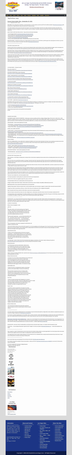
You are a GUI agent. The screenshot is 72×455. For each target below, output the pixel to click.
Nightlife (42, 15)
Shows (18, 15)
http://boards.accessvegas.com (34, 41)
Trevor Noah (10, 396)
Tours (22, 15)
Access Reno (57, 430)
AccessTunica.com (59, 437)
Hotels (14, 15)
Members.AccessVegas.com (37, 7)
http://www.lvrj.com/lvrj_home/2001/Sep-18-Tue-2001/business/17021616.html (20, 79)
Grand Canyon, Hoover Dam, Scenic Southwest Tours (17, 319)
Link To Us (27, 434)
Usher (9, 397)
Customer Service (28, 425)
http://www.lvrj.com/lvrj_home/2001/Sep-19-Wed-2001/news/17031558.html (20, 73)
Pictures (29, 15)
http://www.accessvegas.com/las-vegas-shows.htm (26, 145)
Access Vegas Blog (44, 444)
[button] (64, 15)
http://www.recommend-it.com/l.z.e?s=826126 (44, 341)
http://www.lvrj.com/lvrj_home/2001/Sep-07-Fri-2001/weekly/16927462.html (31, 125)
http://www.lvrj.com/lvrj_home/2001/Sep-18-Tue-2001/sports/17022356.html (20, 91)
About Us (26, 432)
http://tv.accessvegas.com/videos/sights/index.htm (38, 252)
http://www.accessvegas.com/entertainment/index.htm (28, 146)
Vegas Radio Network (44, 438)
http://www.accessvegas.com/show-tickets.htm (15, 131)
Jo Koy (9, 393)
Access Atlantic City (59, 427)
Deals (7, 15)
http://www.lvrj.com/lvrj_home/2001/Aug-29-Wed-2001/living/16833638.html (28, 151)
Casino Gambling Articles (12, 414)
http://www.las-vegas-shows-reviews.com (36, 132)
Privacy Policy (27, 437)
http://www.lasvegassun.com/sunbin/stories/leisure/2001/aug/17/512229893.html (27, 124)
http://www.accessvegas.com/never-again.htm (15, 241)
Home (11, 15)
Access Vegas (43, 425)
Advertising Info (28, 427)
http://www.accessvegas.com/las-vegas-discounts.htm (24, 35)
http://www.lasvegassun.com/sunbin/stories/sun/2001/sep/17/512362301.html (20, 82)
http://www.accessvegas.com (58, 24)
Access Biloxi (57, 429)
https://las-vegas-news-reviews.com (39, 339)
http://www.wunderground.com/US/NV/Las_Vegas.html (25, 137)
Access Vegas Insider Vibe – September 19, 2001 (20, 21)
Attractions (47, 15)
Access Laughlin (58, 434)
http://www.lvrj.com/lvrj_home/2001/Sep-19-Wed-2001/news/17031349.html (20, 70)
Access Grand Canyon (59, 435)
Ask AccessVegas (43, 447)
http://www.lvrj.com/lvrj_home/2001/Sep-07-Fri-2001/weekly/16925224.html (29, 126)
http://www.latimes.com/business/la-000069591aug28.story (17, 88)
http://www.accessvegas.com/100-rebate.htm (19, 104)
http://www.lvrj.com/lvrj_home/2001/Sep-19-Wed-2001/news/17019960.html (20, 76)
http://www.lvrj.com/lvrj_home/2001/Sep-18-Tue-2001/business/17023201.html (20, 85)
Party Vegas (42, 439)
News (38, 15)
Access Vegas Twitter (44, 433)
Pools (25, 15)
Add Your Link (27, 429)
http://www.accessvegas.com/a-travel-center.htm (20, 37)
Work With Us (27, 430)
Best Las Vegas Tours (43, 321)
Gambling (34, 15)
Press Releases (28, 435)
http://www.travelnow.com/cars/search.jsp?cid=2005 (23, 36)
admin (19, 22)
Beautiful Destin (58, 440)
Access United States (59, 425)
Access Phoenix (58, 432)
